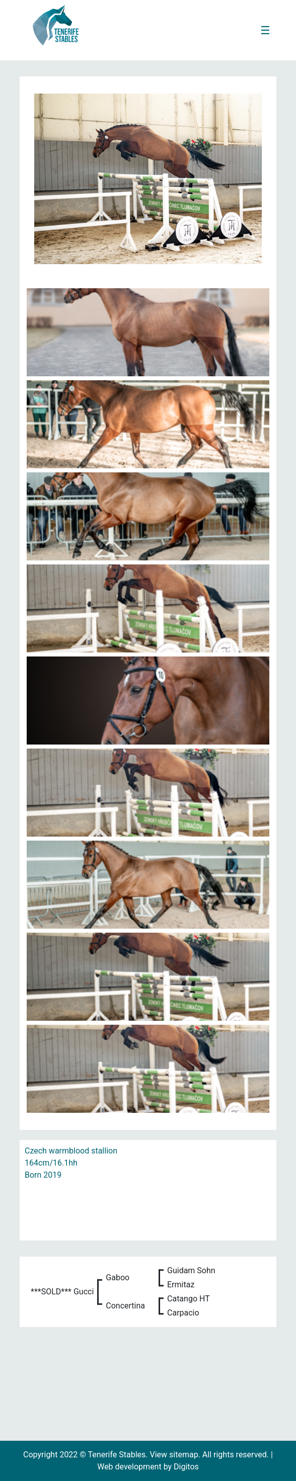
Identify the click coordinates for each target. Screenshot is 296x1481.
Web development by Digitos (148, 1466)
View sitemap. (176, 1454)
